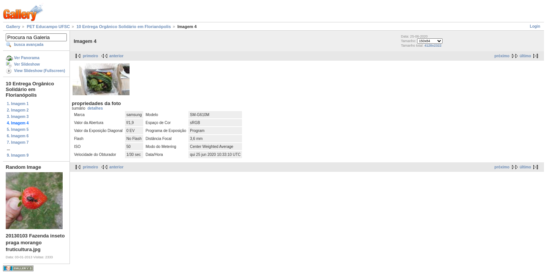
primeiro (90, 56)
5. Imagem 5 (17, 129)
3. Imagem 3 (17, 117)
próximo (502, 56)
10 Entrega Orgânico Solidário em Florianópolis (123, 26)
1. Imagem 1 (17, 104)
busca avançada (28, 44)
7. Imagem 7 (17, 142)
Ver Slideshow (27, 64)
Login (535, 26)
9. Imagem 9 (17, 155)
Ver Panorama (27, 58)
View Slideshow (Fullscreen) (39, 71)
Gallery (13, 26)
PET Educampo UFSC (48, 26)
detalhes (95, 108)
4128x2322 (432, 45)
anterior (116, 56)
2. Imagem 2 (17, 110)
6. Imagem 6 (17, 136)
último (525, 56)
